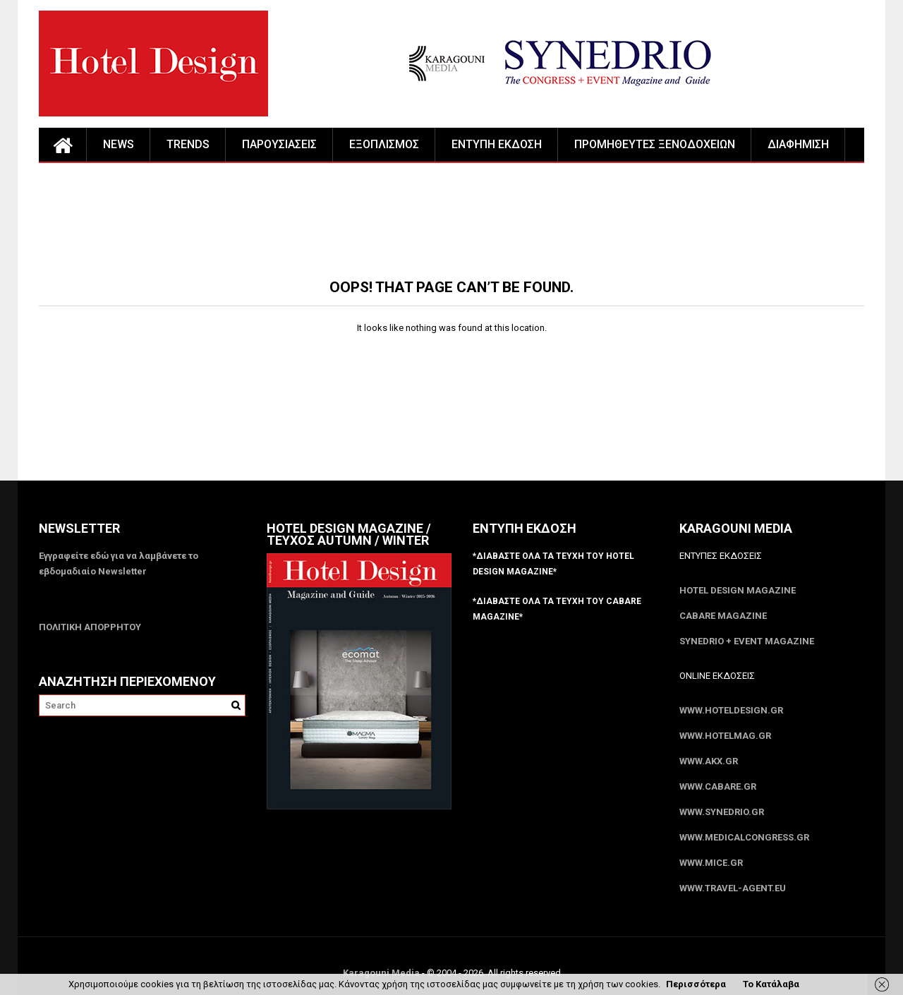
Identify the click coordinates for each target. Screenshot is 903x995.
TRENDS (188, 144)
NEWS (118, 144)
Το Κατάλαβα (771, 984)
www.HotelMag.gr (725, 735)
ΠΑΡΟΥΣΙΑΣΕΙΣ (279, 144)
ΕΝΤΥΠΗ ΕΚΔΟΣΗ (497, 144)
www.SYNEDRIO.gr (721, 812)
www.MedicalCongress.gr (744, 837)
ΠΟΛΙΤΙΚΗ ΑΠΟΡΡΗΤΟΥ (90, 627)
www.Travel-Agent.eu (732, 888)
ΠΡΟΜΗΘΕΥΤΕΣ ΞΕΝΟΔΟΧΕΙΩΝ (654, 144)
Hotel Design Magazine (737, 590)
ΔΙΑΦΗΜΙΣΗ (798, 144)
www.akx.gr (708, 761)
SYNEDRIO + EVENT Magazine (746, 641)
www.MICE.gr (711, 862)
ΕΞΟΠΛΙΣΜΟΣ (384, 144)
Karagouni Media (382, 972)
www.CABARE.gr (717, 786)
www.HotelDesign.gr (731, 710)
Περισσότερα (696, 984)
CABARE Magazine (723, 615)
